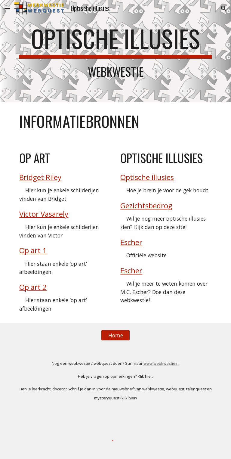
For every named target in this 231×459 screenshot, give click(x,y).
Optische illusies (147, 177)
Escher (131, 242)
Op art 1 (33, 250)
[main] (115, 51)
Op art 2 (33, 287)
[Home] (115, 335)
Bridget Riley (40, 177)
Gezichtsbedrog (146, 205)
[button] (7, 8)
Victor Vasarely (43, 214)
